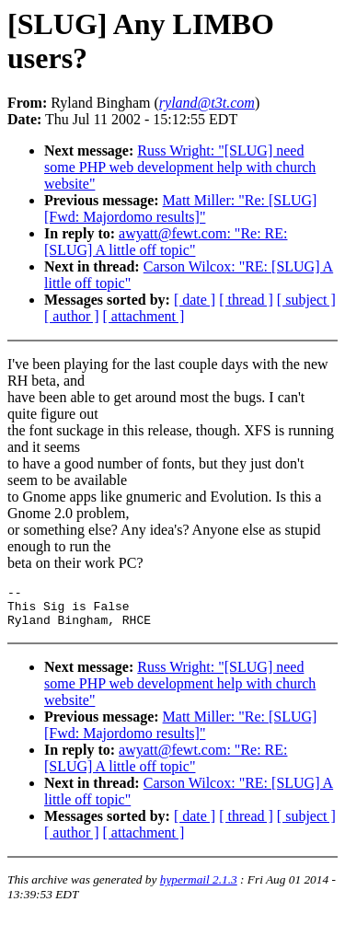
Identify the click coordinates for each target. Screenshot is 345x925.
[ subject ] (306, 299)
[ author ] (71, 316)
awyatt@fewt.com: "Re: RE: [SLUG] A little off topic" (166, 241)
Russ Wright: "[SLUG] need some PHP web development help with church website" (180, 167)
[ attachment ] (144, 316)
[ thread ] (246, 299)
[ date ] (194, 299)
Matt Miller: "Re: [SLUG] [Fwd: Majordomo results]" (180, 208)
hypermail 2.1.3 (198, 888)
